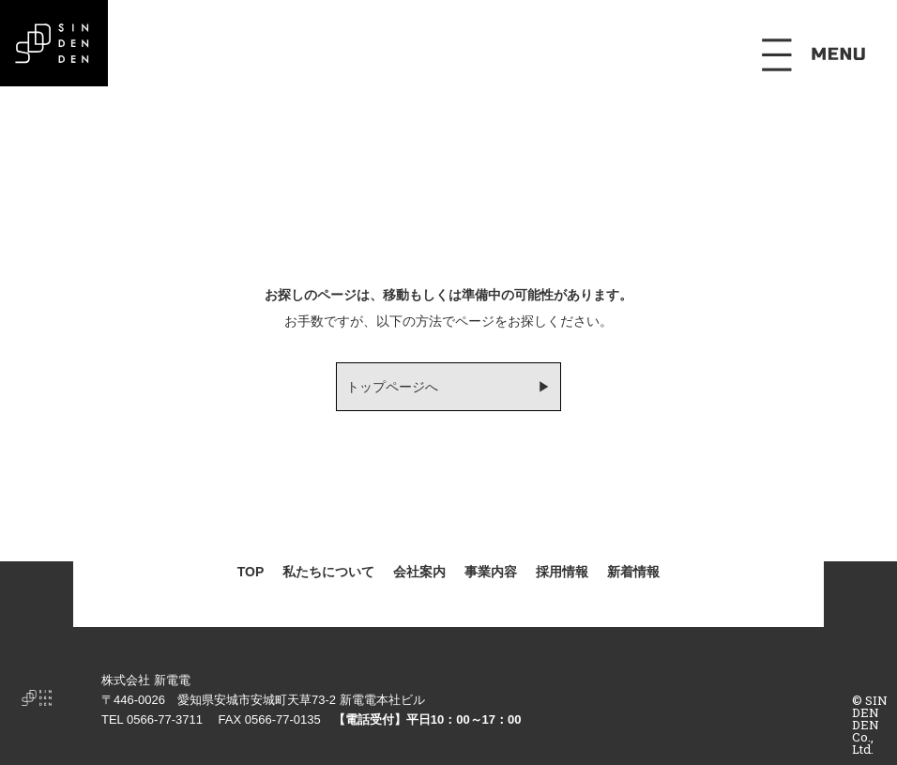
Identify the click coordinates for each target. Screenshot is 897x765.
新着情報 (633, 571)
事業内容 (490, 571)
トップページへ (392, 386)
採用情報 (562, 571)
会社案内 (419, 571)
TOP (251, 571)
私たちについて (328, 571)
